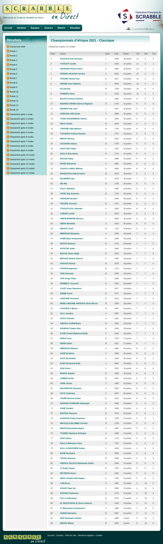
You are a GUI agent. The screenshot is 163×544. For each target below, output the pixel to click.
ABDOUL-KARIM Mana (70, 323)
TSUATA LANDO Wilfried (71, 169)
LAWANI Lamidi (67, 213)
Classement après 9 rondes (22, 150)
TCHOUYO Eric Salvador (71, 208)
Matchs (61, 28)
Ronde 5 (13, 69)
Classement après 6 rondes (22, 137)
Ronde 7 (13, 78)
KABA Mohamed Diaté (70, 363)
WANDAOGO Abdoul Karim (72, 174)
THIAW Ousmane (68, 458)
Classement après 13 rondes (22, 168)
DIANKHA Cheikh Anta (70, 328)
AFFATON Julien (67, 248)
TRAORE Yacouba (68, 203)
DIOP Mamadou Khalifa (70, 518)
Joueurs (48, 28)
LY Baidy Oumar (67, 468)
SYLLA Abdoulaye (68, 498)
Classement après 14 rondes (22, 173)
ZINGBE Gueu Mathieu (70, 84)
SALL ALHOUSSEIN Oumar (72, 448)
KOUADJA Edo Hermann (71, 59)
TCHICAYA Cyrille (68, 64)
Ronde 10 (14, 92)
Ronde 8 (13, 83)
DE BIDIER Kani (67, 179)
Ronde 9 (13, 87)
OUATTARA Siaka (68, 149)
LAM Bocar (65, 483)
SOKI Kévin (65, 368)
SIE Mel (63, 184)
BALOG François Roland (71, 99)
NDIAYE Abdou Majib (69, 253)
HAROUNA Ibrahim (68, 198)
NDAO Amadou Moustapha (72, 478)
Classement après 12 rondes (22, 164)
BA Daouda (65, 89)
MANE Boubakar (67, 453)
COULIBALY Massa (69, 308)
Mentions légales (86, 535)
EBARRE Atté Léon (69, 109)
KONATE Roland (67, 263)
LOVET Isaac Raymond (70, 288)
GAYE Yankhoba (67, 393)
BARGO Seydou (67, 373)
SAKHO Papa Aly (68, 488)
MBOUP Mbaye (67, 523)
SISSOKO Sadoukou (69, 493)
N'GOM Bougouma (68, 268)
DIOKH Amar (66, 338)
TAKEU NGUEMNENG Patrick (73, 119)
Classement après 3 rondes (22, 123)
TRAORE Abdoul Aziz (70, 79)
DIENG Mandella (67, 223)
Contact (59, 535)
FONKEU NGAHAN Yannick (72, 74)
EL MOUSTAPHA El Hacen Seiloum (76, 503)
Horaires (21, 28)
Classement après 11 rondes (22, 159)
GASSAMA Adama (68, 144)
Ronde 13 (14, 105)
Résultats (75, 28)
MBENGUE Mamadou (69, 233)
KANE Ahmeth (66, 408)
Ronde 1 (13, 51)
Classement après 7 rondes (22, 141)
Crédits (99, 535)
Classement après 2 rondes (22, 119)
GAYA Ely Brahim (68, 358)
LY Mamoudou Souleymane (72, 508)
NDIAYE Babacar (67, 243)
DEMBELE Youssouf (69, 283)
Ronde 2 (13, 56)
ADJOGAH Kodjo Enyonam (72, 418)
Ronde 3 (13, 60)
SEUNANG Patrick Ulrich (71, 69)
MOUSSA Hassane (68, 413)
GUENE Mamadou (68, 513)
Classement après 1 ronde (21, 114)
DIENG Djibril (66, 343)
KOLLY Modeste (67, 189)
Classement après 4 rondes (22, 128)
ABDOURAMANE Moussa (71, 218)
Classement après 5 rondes (22, 132)
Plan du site (70, 535)
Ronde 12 (14, 101)
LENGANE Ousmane (69, 298)
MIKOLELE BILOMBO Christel (73, 423)
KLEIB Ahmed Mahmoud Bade (74, 333)
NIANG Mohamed (68, 164)
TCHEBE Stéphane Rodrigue (73, 433)
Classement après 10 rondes (22, 155)
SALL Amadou (66, 313)
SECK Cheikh (66, 124)
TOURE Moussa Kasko (70, 398)
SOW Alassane (67, 273)
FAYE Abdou (65, 438)
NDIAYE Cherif (66, 228)
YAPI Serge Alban (68, 278)
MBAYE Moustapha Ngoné (72, 428)
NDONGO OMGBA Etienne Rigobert (76, 104)
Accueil (8, 28)
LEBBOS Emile (67, 378)
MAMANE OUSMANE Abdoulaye (74, 403)
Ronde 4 (13, 65)
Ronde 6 (13, 74)
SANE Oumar (66, 383)
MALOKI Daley (66, 159)
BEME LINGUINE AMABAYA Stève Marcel (79, 303)
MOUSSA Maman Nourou (71, 258)
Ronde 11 (14, 96)
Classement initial (17, 47)
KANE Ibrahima (67, 353)
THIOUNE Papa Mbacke (70, 129)
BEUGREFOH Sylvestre (70, 388)
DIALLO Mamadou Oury (71, 443)
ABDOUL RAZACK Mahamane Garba (76, 463)
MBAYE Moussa (67, 139)
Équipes (35, 28)
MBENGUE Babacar (69, 348)
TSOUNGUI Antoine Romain (72, 134)
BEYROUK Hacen (68, 473)
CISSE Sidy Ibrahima (69, 194)
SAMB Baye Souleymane (71, 238)
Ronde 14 (14, 110)
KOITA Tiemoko (67, 318)
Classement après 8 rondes (22, 146)
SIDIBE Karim (66, 293)
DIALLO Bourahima (69, 154)
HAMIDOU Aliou (67, 94)
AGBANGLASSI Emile (70, 114)
